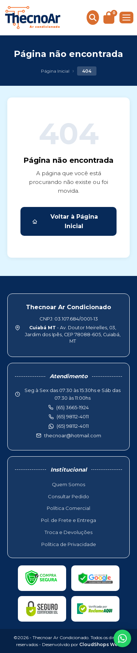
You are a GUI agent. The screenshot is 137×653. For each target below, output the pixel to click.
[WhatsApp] (122, 638)
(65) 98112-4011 (73, 426)
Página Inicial (55, 71)
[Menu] (126, 17)
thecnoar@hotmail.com (72, 435)
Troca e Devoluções (68, 532)
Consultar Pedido (68, 496)
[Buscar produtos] (93, 17)
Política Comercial (68, 508)
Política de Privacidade (68, 544)
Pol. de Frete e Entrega (68, 520)
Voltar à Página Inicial (65, 221)
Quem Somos (68, 484)
